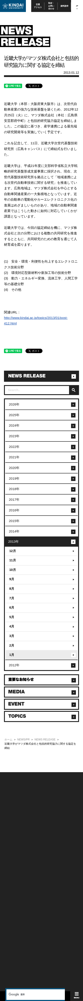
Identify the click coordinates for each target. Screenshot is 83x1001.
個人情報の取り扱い (52, 830)
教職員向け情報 (11, 877)
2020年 (14, 468)
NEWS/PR (23, 739)
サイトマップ (48, 836)
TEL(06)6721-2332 (13, 911)
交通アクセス (38, 5)
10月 (12, 570)
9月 (11, 579)
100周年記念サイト (13, 854)
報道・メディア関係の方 (16, 836)
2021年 (14, 457)
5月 (11, 617)
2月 (11, 645)
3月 (11, 636)
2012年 (14, 665)
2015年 (14, 521)
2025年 (14, 415)
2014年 (14, 531)
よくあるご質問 (11, 848)
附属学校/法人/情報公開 (15, 824)
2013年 (13, 541)
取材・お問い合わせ (51, 6)
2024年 (14, 425)
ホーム (8, 739)
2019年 (14, 478)
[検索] (35, 763)
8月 (11, 588)
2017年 (14, 499)
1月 (11, 655)
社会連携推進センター (15, 883)
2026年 (14, 404)
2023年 (14, 436)
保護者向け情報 (11, 866)
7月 (11, 598)
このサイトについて (52, 824)
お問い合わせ (10, 830)
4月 (11, 626)
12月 (12, 551)
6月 (11, 607)
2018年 (14, 489)
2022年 (14, 447)
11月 (12, 560)
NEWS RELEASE (45, 739)
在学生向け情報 (11, 860)
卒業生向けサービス (14, 871)
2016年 (14, 510)
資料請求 (64, 6)
